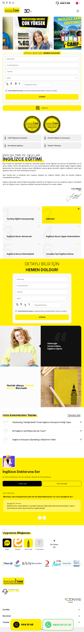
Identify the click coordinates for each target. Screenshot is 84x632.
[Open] (76, 78)
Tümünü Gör (73, 415)
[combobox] (40, 78)
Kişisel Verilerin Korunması (15, 90)
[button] (42, 609)
